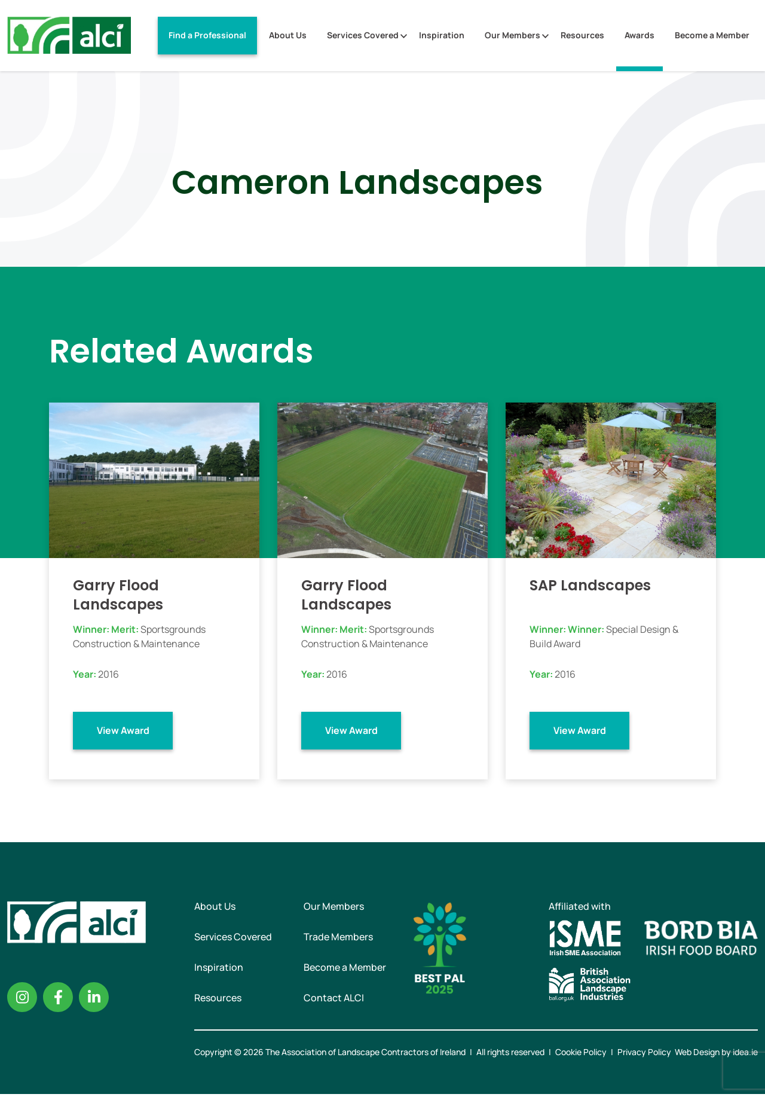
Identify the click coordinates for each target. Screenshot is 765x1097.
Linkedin (94, 1000)
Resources (582, 35)
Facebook (58, 1000)
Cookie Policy (581, 1055)
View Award (123, 730)
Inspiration (441, 35)
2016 (108, 674)
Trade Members (338, 939)
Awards (639, 35)
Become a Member (712, 35)
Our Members (512, 35)
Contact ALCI (334, 1000)
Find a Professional (207, 35)
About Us (288, 35)
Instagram (22, 1000)
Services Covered (363, 35)
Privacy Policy (644, 1055)
